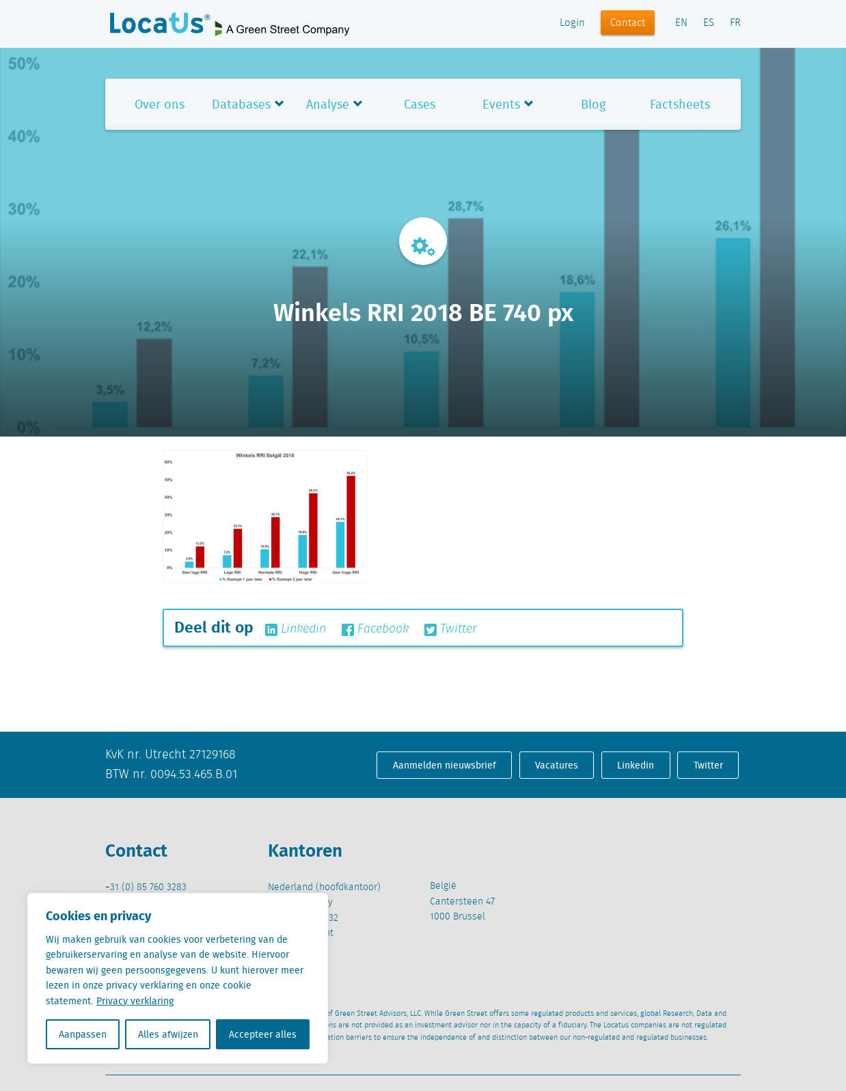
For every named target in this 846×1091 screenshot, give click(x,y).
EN (681, 23)
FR (735, 23)
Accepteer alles (263, 1034)
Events (501, 104)
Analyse (327, 104)
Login (572, 23)
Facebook (375, 629)
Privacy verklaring (135, 1001)
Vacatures (556, 765)
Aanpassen (83, 1034)
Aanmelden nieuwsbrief (444, 765)
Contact (627, 23)
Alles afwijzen (168, 1034)
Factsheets (680, 104)
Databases (241, 104)
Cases (419, 104)
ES (708, 23)
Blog (593, 104)
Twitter (450, 629)
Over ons (160, 104)
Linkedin (295, 629)
